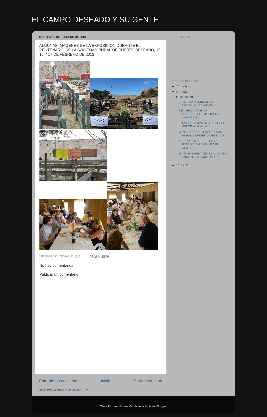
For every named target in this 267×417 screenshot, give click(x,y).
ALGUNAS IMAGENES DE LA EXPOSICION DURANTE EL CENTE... (199, 144)
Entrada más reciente (58, 381)
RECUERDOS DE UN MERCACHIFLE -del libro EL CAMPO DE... (198, 114)
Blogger (161, 406)
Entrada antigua (148, 381)
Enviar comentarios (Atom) (74, 389)
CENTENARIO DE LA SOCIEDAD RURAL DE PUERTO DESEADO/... (203, 133)
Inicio (105, 381)
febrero (185, 96)
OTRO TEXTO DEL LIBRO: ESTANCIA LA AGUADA (196, 103)
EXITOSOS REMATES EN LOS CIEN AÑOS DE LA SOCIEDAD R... (203, 155)
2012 (179, 165)
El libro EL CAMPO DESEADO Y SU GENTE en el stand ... (202, 124)
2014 (179, 86)
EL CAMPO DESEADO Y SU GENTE (95, 19)
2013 (179, 91)
